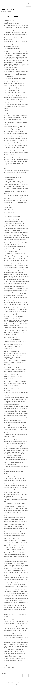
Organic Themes (19, 684)
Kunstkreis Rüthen (7, 9)
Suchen (4, 673)
